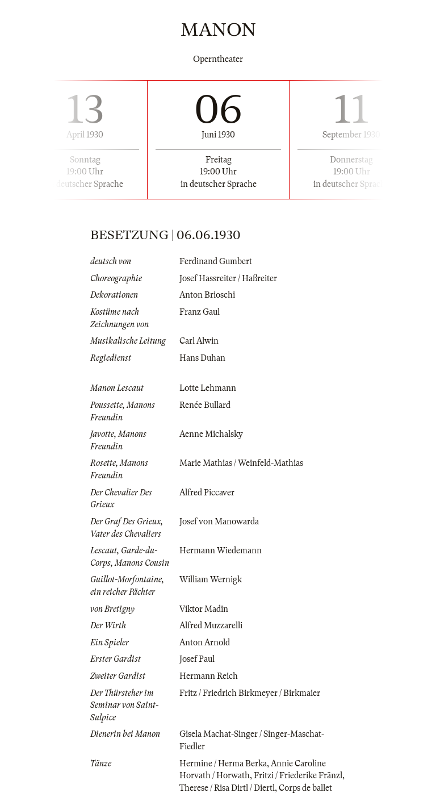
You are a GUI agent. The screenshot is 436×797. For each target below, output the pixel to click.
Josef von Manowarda (219, 521)
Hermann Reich (208, 676)
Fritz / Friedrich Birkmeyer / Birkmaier (249, 693)
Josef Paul (197, 659)
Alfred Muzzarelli (210, 625)
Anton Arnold (204, 642)
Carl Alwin (199, 340)
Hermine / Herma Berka (223, 763)
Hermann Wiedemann (220, 550)
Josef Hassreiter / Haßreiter (228, 278)
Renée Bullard (204, 405)
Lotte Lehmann (207, 388)
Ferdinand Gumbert (215, 261)
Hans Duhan (202, 357)
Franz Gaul (199, 311)
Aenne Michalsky (211, 434)
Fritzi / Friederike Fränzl (298, 775)
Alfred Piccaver (206, 492)
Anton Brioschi (207, 294)
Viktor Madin (203, 609)
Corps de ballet (305, 787)
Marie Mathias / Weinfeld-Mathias (241, 463)
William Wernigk (210, 579)
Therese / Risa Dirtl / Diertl (227, 787)
